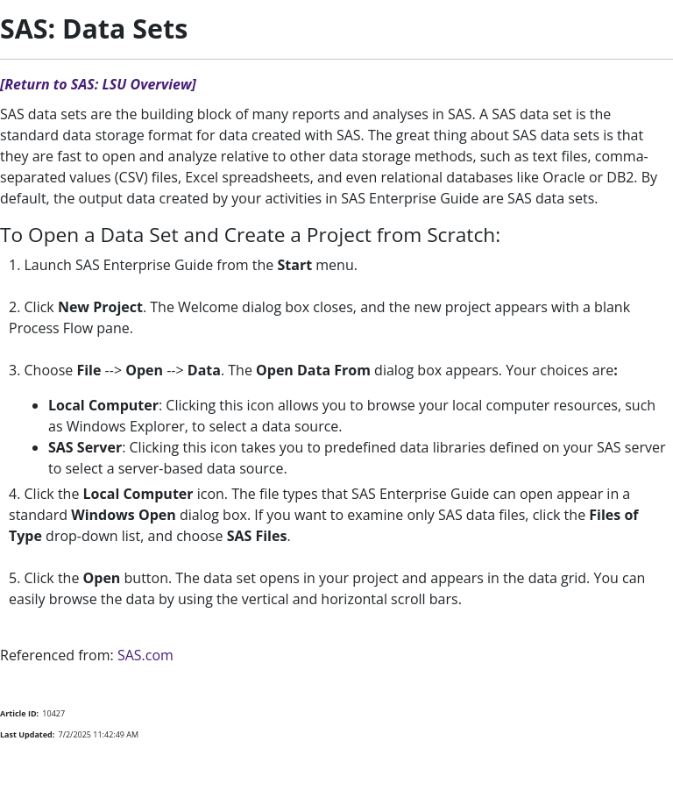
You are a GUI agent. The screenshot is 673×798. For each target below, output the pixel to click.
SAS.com (145, 655)
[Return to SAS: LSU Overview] (98, 84)
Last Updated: (27, 734)
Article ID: (19, 713)
